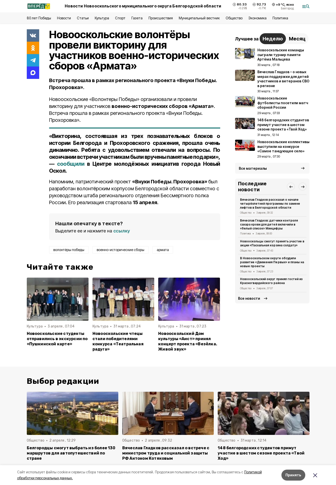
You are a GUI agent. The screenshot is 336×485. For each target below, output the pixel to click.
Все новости (249, 298)
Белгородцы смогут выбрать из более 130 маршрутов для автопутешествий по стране (71, 453)
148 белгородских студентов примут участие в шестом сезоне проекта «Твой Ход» (261, 453)
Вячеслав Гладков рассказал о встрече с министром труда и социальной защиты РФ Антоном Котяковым (165, 453)
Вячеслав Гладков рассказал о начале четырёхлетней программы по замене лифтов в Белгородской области (270, 203)
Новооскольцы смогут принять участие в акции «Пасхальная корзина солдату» (272, 243)
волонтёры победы (68, 250)
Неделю (273, 39)
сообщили (71, 164)
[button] (291, 187)
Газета (137, 18)
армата (163, 250)
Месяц (297, 39)
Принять (293, 475)
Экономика (257, 18)
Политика (280, 18)
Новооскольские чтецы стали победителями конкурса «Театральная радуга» (118, 341)
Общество (234, 18)
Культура (102, 18)
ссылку (121, 230)
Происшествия (161, 18)
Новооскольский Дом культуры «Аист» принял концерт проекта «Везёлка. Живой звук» (187, 341)
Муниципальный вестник (199, 18)
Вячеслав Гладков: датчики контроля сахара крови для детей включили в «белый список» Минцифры (269, 224)
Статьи (83, 18)
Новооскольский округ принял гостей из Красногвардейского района (271, 281)
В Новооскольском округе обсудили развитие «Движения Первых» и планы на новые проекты (272, 262)
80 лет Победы (39, 18)
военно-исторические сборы (120, 250)
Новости (64, 18)
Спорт (120, 18)
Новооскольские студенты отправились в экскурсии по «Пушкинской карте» (57, 338)
